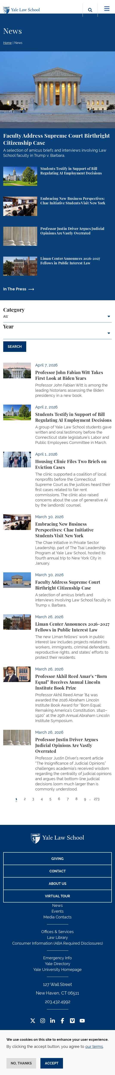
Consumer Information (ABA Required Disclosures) (57, 943)
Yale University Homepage (57, 969)
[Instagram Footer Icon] (42, 1021)
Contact (57, 871)
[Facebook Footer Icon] (62, 1021)
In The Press (14, 289)
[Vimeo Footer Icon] (72, 1021)
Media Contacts (57, 917)
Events (58, 911)
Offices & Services (57, 931)
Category (14, 310)
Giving (57, 859)
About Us (57, 884)
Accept (51, 1063)
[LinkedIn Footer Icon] (52, 1021)
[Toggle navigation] (107, 8)
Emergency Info (57, 958)
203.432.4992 (57, 1001)
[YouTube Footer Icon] (82, 1021)
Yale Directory (57, 963)
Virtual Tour (57, 896)
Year (8, 327)
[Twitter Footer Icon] (32, 1021)
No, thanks (21, 1063)
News (18, 43)
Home (7, 43)
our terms (94, 1046)
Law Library (57, 937)
